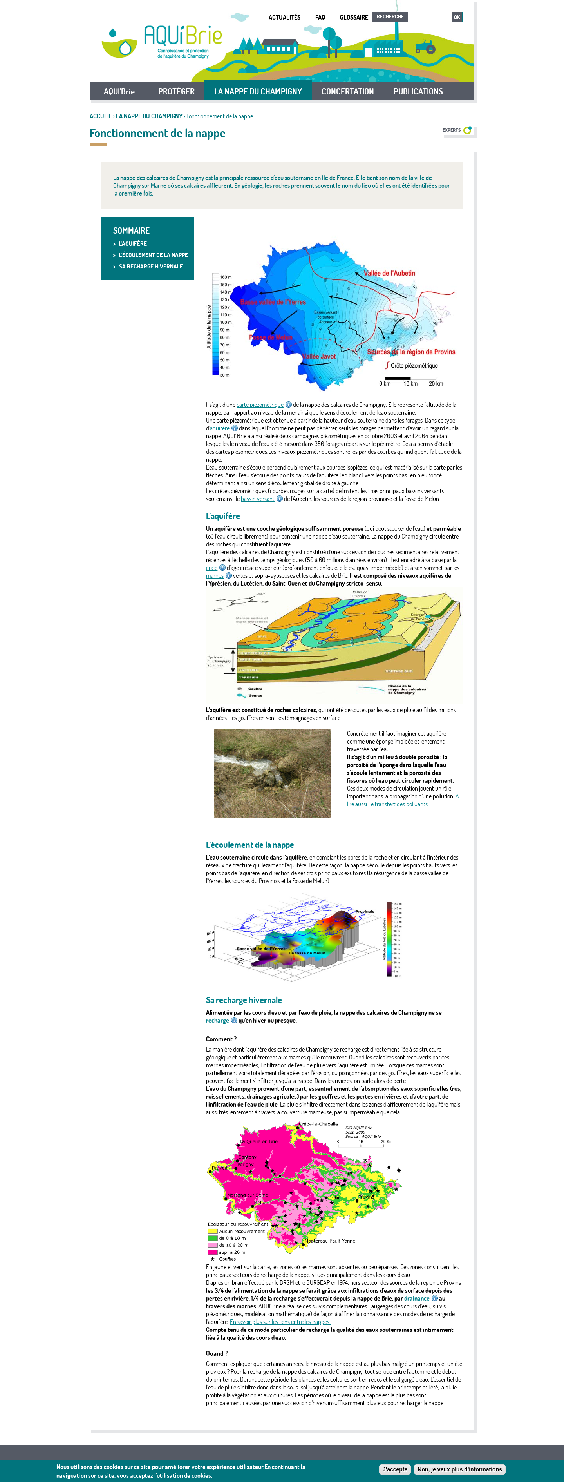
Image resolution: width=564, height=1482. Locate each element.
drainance (421, 1298)
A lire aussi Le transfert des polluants (403, 800)
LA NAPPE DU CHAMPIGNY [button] (258, 91)
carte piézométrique (264, 404)
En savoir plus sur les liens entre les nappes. (280, 1322)
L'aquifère (133, 243)
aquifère (224, 428)
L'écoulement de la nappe (153, 255)
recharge (221, 1020)
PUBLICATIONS (418, 91)
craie (216, 567)
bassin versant (262, 498)
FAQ (320, 17)
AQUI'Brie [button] (119, 91)
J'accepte (395, 1470)
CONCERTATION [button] (348, 91)
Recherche (390, 16)
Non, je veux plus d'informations (460, 1470)
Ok (457, 17)
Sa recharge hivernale (151, 266)
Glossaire (354, 17)
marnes (219, 575)
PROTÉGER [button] (176, 91)
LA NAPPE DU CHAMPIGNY (149, 116)
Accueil (101, 116)
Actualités (284, 17)
